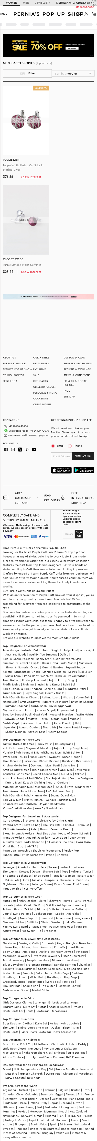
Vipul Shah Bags (14, 846)
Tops (65, 871)
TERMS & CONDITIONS (77, 375)
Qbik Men (66, 769)
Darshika (68, 761)
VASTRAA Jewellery (15, 829)
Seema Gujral (53, 688)
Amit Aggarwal (30, 701)
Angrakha (72, 913)
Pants (87, 900)
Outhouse (82, 824)
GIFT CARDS (40, 380)
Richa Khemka (63, 723)
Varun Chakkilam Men (17, 808)
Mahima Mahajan (54, 671)
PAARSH (60, 786)
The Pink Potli (52, 824)
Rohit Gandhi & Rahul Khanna (22, 688)
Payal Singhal (34, 693)
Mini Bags (53, 981)
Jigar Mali (9, 727)
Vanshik (8, 752)
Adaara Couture (29, 727)
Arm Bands (29, 951)
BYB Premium (75, 1057)
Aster (34, 829)
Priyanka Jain (66, 710)
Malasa (74, 718)
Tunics (87, 871)
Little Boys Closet (14, 1048)
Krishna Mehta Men (15, 765)
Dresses (24, 871)
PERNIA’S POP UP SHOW (17, 369)
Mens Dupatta (29, 918)
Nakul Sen (85, 671)
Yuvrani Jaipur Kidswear (60, 1048)
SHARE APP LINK (83, 456)
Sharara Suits (12, 1006)
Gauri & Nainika (52, 667)
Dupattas (82, 880)
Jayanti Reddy (75, 667)
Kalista (7, 671)
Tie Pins (38, 905)
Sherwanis (10, 871)
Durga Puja (53, 1073)
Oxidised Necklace (76, 968)
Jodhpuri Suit (43, 913)
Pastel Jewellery (13, 960)
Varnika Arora (12, 824)
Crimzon (62, 854)
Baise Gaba (50, 663)
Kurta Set (29, 1006)
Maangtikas (30, 947)
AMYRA (31, 846)
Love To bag (32, 824)
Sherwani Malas (13, 922)
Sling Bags (70, 977)
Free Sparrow (12, 1052)
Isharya (30, 820)
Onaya (35, 667)
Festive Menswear (61, 926)
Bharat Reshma (49, 761)
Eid (51, 1069)
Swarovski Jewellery (46, 955)
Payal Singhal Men (79, 786)
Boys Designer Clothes (17, 1023)
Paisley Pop (71, 850)
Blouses (25, 884)
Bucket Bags (36, 981)
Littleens (59, 1052)
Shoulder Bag (12, 985)
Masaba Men (43, 786)
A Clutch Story (12, 841)
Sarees (52, 867)
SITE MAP (69, 396)
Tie (39, 930)
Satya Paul (71, 650)
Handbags (10, 977)
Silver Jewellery (13, 964)
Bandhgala (10, 918)
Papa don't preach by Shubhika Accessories (32, 850)
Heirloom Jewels (62, 951)
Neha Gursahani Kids (38, 1052)
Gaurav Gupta (55, 693)
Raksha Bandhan (66, 1069)
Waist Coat (23, 905)
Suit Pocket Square (58, 905)
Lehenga (40, 1002)
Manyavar (85, 663)
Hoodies (79, 905)
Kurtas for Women (72, 867)
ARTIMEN (66, 773)
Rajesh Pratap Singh (62, 680)
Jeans (7, 913)
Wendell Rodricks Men (60, 799)
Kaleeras (46, 947)
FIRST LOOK (10, 380)
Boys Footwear (41, 1031)
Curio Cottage (12, 820)
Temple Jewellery (38, 960)
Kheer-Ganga (71, 756)
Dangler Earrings (65, 964)
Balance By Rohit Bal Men (20, 803)
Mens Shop (39, 926)
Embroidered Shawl (16, 990)
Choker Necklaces (50, 968)
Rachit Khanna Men (45, 773)
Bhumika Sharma (82, 701)
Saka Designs (76, 1052)
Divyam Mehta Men (38, 748)
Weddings (86, 1073)
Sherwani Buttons (74, 909)
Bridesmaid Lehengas (17, 875)
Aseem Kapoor (57, 731)
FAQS (67, 390)
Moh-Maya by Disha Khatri (55, 820)
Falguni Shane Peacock (18, 658)
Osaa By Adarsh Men (67, 658)
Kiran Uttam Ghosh (27, 671)
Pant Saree (80, 884)
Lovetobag (60, 837)
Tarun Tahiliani (12, 693)
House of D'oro (68, 833)
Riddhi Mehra (12, 684)
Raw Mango (11, 650)
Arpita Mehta (84, 714)
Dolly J (64, 654)
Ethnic (45, 922)
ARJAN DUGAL (34, 778)
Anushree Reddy (16, 654)
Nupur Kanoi (13, 675)
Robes (7, 909)
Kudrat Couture (58, 782)
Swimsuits (67, 880)
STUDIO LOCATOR (13, 375)
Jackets (37, 880)
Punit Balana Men (64, 765)
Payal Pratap (77, 675)
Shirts (42, 900)
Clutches (77, 973)
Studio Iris (49, 727)
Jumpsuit (47, 918)
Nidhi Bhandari (34, 841)
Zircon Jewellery (74, 955)
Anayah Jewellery (38, 837)
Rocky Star (43, 658)
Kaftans (76, 871)
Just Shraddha (46, 833)
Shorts (17, 909)
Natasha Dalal (31, 650)
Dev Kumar (83, 761)
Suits (78, 900)
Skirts (25, 880)
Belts (39, 973)
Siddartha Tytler (75, 688)
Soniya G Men (12, 799)
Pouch (23, 977)
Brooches (50, 930)
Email (58, 445)
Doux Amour (78, 837)
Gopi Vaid (40, 714)
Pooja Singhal (52, 650)
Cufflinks (32, 922)
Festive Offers (33, 888)
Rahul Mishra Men (32, 791)
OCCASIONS (40, 398)
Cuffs (35, 943)
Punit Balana (11, 680)
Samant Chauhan (17, 705)
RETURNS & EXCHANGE (77, 369)
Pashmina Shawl (69, 985)
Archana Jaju (32, 723)
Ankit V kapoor (13, 748)
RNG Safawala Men (58, 791)
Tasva (7, 743)
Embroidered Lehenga (63, 1002)
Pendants (82, 951)
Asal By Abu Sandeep (43, 654)
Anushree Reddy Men (16, 773)
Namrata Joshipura (56, 701)
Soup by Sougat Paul (17, 714)
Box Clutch (48, 985)
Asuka (23, 756)
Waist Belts (37, 977)
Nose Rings (12, 947)
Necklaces (9, 943)
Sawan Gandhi (15, 718)
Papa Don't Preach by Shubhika (45, 675)
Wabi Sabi (10, 756)
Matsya (33, 718)
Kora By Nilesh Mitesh (49, 808)
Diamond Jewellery (65, 960)
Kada (6, 973)
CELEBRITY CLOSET (44, 386)
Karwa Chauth (15, 1077)
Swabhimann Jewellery (18, 833)
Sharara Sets (51, 871)
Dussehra (11, 1073)
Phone (77, 445)
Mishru (72, 671)
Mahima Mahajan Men (17, 786)
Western (56, 922)
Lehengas (9, 867)
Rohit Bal (69, 684)
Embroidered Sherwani (33, 1027)
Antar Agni (87, 650)
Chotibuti (57, 1044)
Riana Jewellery (13, 837)
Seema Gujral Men (63, 795)
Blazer (67, 1027)
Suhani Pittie (11, 854)
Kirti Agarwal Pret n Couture (45, 1057)
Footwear (28, 930)
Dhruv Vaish (44, 743)
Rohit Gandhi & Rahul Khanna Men (25, 795)
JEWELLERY (42, 2)
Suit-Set (54, 909)
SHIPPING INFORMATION (78, 363)
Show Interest (31, 176)
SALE (36, 375)
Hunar (44, 829)
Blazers (42, 909)
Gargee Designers (81, 778)
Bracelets (48, 943)
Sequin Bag (30, 985)
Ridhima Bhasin (33, 684)
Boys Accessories (65, 1031)
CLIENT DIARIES (42, 404)
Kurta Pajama (22, 913)
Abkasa (79, 773)
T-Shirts (29, 909)
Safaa (47, 723)
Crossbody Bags (14, 981)
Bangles (71, 943)
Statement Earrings (39, 964)
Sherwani (55, 900)
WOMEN (11, 2)
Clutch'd (68, 824)
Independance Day (33, 1069)
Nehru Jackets (70, 1023)
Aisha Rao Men (12, 778)
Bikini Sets (12, 880)
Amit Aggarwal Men (16, 769)
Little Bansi (41, 1044)
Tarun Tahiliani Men (44, 769)
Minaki (84, 833)
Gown (36, 871)
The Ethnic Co (12, 761)
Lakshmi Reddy (76, 1044)
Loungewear (82, 918)
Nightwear (10, 884)
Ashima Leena (51, 697)
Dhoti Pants (41, 875)
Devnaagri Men (41, 765)
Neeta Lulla (10, 701)
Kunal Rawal (38, 756)
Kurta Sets (39, 867)
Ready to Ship (12, 888)
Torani (44, 718)
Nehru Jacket (27, 900)
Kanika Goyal (46, 710)
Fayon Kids (10, 1044)
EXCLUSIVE (39, 369)
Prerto (50, 854)
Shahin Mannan (15, 731)
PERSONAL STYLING (45, 392)
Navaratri (86, 1069)
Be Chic (69, 841)
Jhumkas (85, 964)
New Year (33, 1077)
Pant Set (81, 926)
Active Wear (11, 930)
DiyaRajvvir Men (56, 778)
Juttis (48, 973)
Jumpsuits (51, 880)
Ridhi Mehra (68, 663)
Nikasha (68, 697)
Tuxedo (59, 913)
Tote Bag (68, 981)
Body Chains (11, 951)
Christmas (70, 1073)
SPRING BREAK (33, 799)
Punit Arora (10, 791)
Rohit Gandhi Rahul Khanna (21, 697)
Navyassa (34, 1048)
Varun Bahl (83, 697)
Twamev (54, 756)
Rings (60, 943)
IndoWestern (73, 922)
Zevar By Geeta (60, 829)
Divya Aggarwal (60, 705)
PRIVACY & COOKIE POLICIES (75, 382)
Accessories (63, 918)
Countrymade (64, 743)
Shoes (16, 973)
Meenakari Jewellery (16, 955)
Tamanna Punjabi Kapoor (76, 727)
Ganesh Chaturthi (31, 1073)
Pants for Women (63, 875)
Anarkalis (24, 867)
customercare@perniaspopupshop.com (29, 435)
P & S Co (26, 1044)
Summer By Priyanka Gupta (21, 663)
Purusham (30, 761)
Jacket (55, 1027)
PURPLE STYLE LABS (15, 363)
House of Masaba (61, 714)
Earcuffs (59, 947)
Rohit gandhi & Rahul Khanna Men (38, 752)
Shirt (76, 1027)
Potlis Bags (61, 973)
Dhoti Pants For (13, 1010)
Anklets (44, 951)
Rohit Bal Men (72, 752)
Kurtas (68, 900)
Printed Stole (40, 990)
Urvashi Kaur (36, 731)
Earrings (24, 943)
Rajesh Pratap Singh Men (70, 748)
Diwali (7, 1069)
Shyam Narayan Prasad (18, 710)
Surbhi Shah (39, 705)
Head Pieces (76, 947)
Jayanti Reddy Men (52, 803)
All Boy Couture (13, 1057)
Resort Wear (85, 875)
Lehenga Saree (42, 884)
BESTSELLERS (41, 363)
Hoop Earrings (25, 968)
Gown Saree (62, 884)
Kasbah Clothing (34, 782)
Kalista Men (13, 782)
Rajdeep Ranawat (34, 680)
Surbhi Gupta (12, 723)
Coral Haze (83, 841)
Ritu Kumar (53, 684)
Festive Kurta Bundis (16, 926)
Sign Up (79, 533)
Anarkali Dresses (59, 1006)
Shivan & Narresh (16, 667)
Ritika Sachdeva (32, 854)
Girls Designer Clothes (17, 1002)
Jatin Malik (82, 769)
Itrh (77, 723)
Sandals (28, 973)
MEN (26, 2)
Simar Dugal (59, 718)
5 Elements (54, 841)
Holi (16, 1069)
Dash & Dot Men (23, 743)
